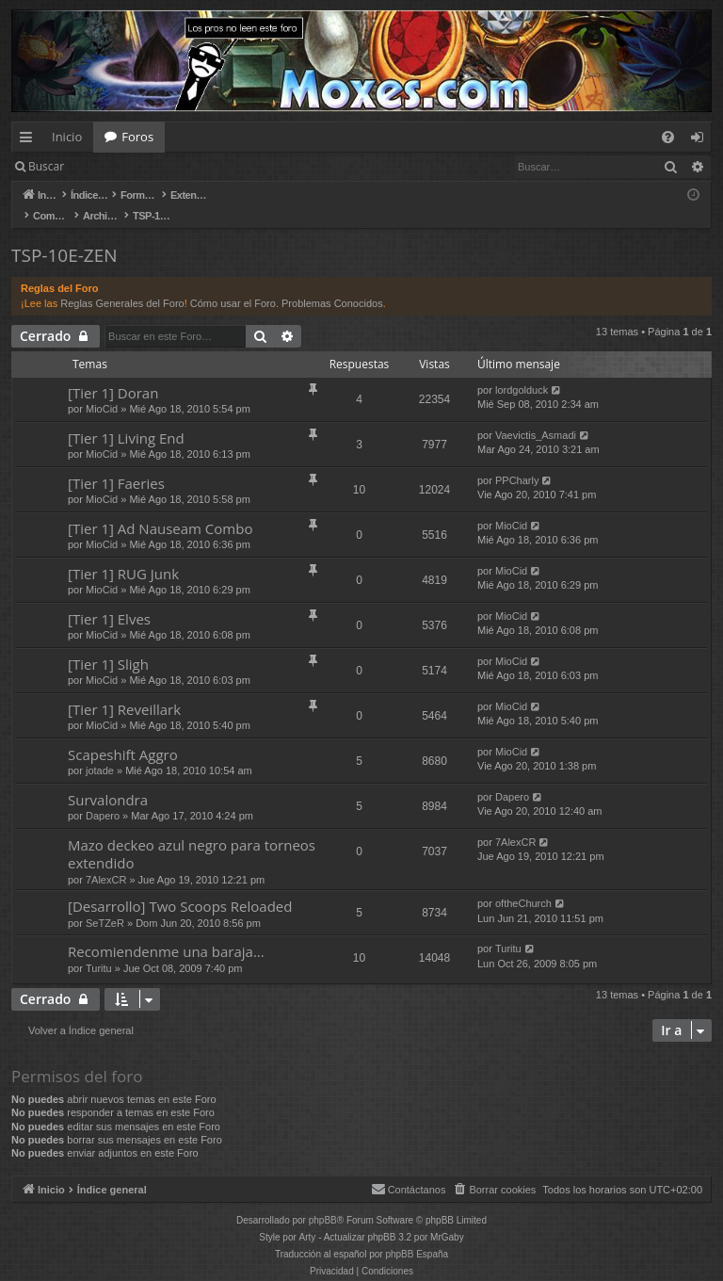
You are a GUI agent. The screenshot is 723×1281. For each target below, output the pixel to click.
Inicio (67, 136)
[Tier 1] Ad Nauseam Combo (160, 508)
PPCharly (516, 460)
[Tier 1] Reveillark (124, 689)
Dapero (103, 796)
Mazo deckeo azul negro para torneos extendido (191, 834)
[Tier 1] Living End (126, 418)
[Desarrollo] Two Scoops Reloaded (180, 886)
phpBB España (416, 1234)
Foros (137, 136)
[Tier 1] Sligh (108, 644)
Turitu (99, 948)
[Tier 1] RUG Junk (123, 553)
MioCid (102, 389)
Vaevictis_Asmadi (535, 415)
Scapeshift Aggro (123, 734)
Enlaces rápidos (29, 140)
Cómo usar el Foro (233, 283)
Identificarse (123, 166)
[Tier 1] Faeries (116, 463)
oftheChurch (523, 883)
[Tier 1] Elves (109, 599)
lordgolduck (521, 370)
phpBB (323, 1200)
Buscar (46, 166)
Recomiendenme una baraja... (166, 931)
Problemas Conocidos (332, 283)
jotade (100, 750)
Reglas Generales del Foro (122, 283)
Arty (307, 1217)
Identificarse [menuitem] (702, 140)
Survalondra (108, 779)
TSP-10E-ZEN (64, 235)
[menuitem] (668, 137)
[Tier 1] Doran (113, 373)
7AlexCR (106, 860)
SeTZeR (105, 903)
